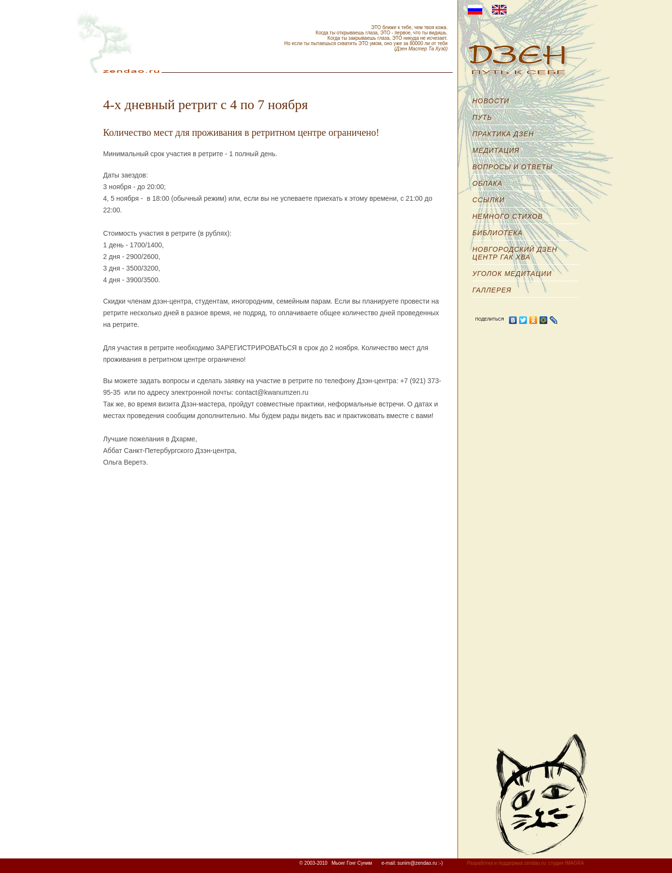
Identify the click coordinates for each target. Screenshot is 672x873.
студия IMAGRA (566, 863)
